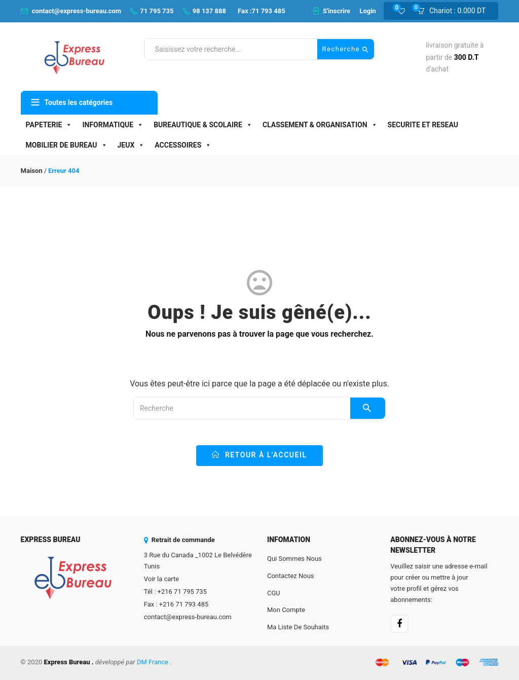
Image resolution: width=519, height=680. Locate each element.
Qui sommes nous (294, 558)
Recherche (345, 49)
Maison (32, 170)
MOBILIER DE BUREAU (66, 145)
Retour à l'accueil (259, 455)
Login (367, 11)
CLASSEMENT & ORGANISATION (320, 125)
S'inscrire (336, 11)
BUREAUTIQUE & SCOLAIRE (203, 125)
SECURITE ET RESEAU (423, 125)
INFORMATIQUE (112, 125)
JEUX (131, 145)
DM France (152, 662)
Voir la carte (161, 579)
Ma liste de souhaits (298, 627)
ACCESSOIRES (183, 145)
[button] (454, 11)
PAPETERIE (49, 125)
